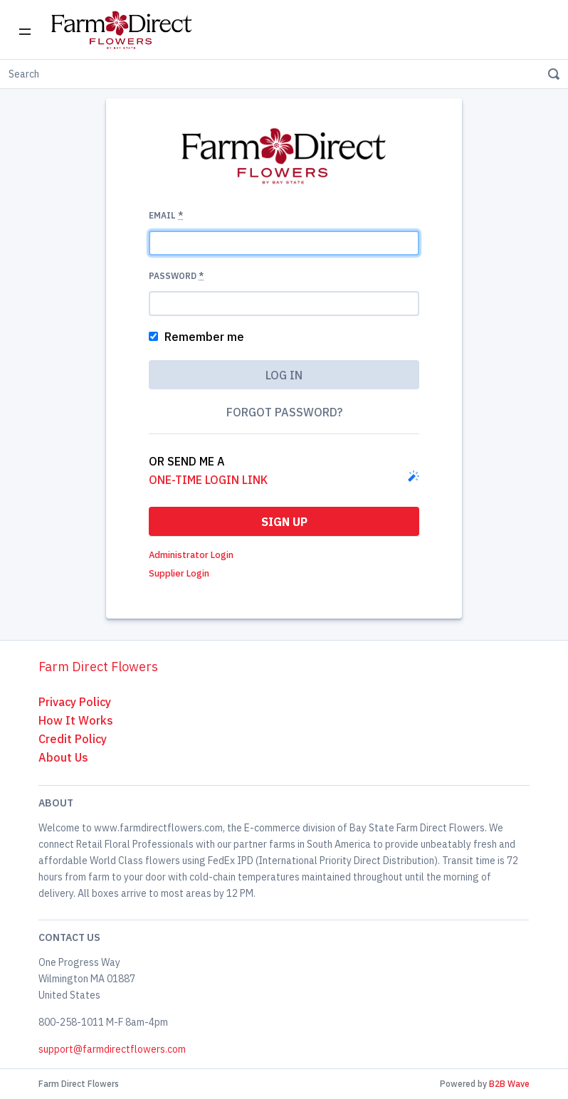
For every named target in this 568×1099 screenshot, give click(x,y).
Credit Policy (72, 739)
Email (166, 215)
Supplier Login (179, 573)
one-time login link (208, 480)
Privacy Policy (74, 702)
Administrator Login (191, 555)
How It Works (75, 720)
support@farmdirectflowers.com (112, 1049)
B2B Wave (509, 1083)
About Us (63, 757)
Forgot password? (284, 412)
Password (176, 275)
